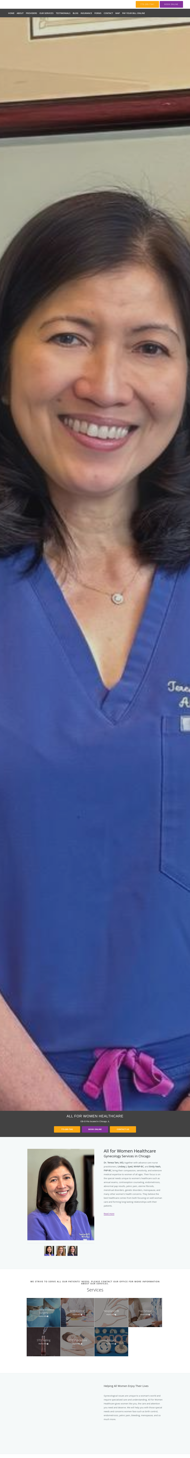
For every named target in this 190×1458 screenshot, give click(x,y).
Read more (109, 1213)
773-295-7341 (67, 1129)
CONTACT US (123, 1129)
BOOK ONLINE (95, 1129)
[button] (171, 4)
